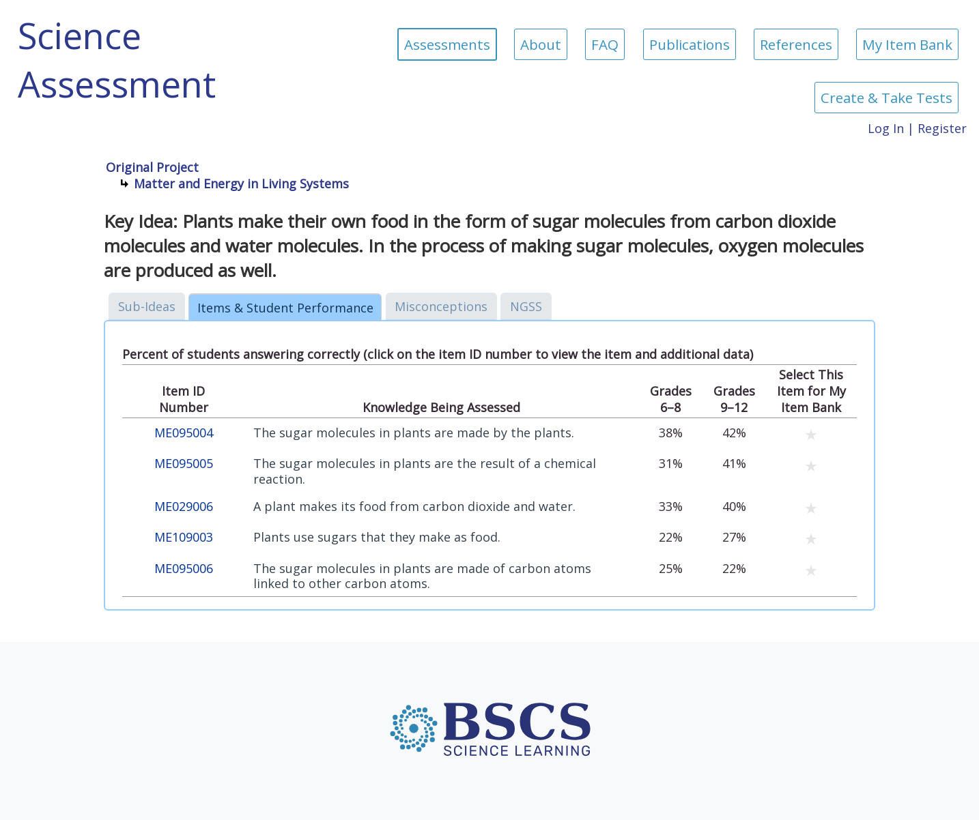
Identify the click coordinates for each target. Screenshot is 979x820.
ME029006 (183, 506)
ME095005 (183, 463)
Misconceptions (441, 306)
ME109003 (183, 537)
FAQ (605, 44)
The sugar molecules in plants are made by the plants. (413, 433)
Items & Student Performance (285, 307)
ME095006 (183, 568)
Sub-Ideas (146, 306)
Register (942, 128)
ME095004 (183, 433)
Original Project (152, 167)
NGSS (526, 306)
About (540, 44)
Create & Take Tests (886, 97)
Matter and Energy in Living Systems (241, 183)
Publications (689, 44)
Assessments (447, 44)
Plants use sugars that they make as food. (376, 537)
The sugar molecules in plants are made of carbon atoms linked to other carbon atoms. (422, 576)
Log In (886, 128)
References (796, 44)
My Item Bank (907, 44)
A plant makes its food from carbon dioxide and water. (414, 506)
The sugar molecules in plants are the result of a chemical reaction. (424, 471)
